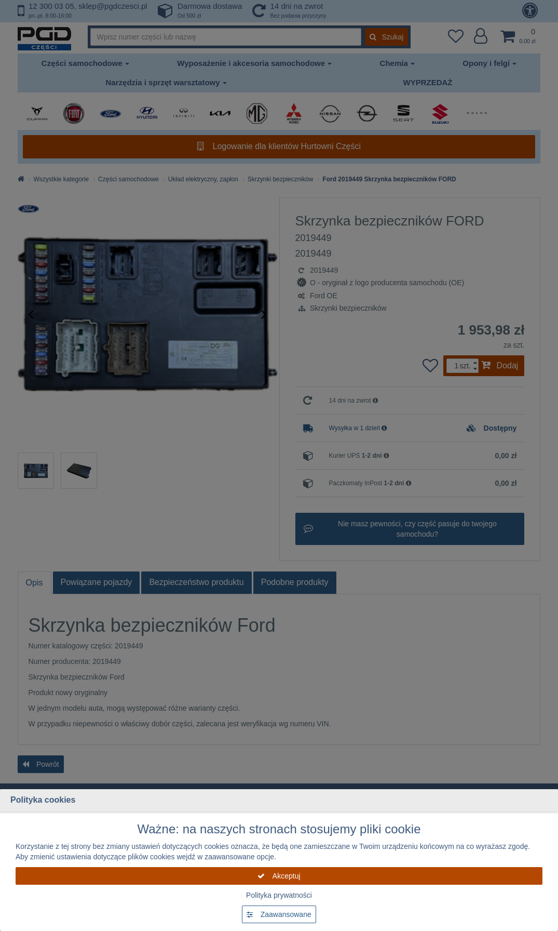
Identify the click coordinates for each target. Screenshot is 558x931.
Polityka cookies (42, 799)
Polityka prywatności (279, 895)
